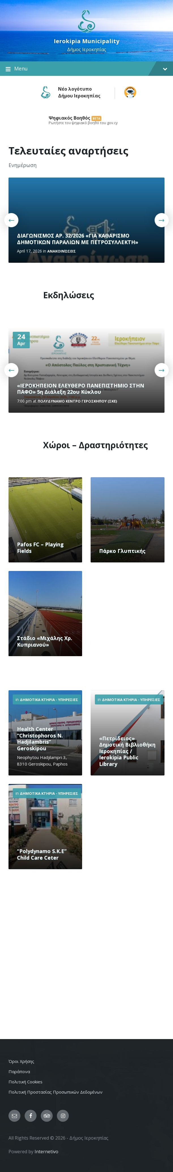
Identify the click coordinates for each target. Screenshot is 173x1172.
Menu (86, 68)
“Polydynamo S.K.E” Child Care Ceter (42, 854)
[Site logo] (86, 32)
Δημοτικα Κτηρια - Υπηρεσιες (49, 699)
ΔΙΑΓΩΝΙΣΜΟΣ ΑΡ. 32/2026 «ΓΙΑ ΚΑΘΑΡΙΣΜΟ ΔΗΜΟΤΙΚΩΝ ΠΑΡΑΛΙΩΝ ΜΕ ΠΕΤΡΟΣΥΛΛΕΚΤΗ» (77, 238)
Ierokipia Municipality (86, 41)
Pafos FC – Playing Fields (40, 547)
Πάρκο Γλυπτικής (122, 550)
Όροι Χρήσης (21, 1061)
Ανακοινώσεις (61, 251)
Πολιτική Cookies (25, 1082)
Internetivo (46, 1151)
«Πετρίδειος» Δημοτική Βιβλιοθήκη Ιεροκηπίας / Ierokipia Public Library (127, 751)
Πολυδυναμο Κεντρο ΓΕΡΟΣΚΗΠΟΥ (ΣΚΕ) (77, 401)
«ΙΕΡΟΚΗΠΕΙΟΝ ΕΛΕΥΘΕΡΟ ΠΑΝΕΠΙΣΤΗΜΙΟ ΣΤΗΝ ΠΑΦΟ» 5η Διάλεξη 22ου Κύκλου (80, 388)
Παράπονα (19, 1071)
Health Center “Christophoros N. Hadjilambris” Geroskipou (40, 738)
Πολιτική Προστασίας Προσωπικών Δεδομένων (55, 1092)
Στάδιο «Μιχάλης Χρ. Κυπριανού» (44, 641)
